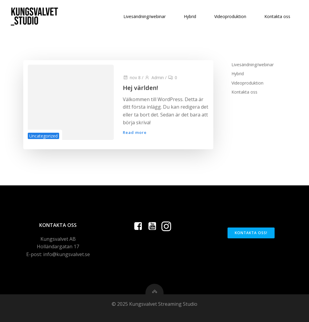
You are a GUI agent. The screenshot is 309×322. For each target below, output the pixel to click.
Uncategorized (43, 136)
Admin (154, 77)
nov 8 (132, 77)
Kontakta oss (277, 16)
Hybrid (190, 16)
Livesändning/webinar (144, 16)
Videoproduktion (230, 16)
